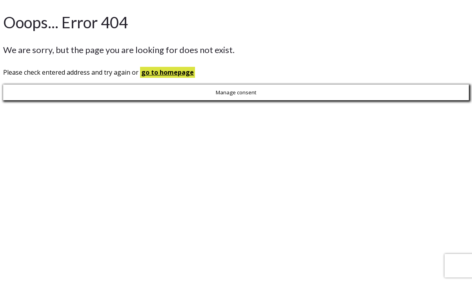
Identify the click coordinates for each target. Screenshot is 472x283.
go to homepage (167, 72)
